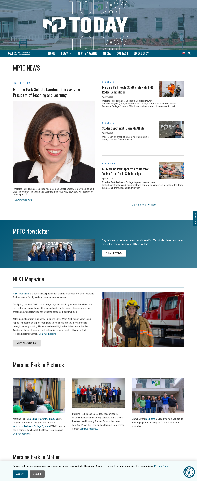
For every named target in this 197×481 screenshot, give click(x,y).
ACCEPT (20, 474)
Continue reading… (22, 433)
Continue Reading (47, 333)
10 (148, 204)
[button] (70, 53)
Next (153, 204)
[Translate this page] (183, 53)
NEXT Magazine (21, 293)
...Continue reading (22, 199)
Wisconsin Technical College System (31, 426)
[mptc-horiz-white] (19, 53)
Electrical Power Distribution (42, 419)
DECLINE (37, 474)
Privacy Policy (161, 466)
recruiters (150, 419)
